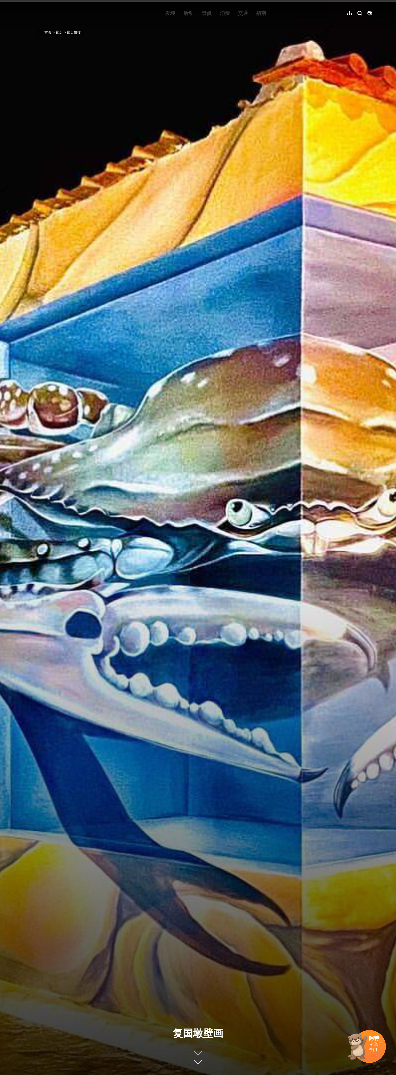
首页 (48, 32)
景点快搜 (74, 32)
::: (22, 3)
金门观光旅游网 (54, 13)
